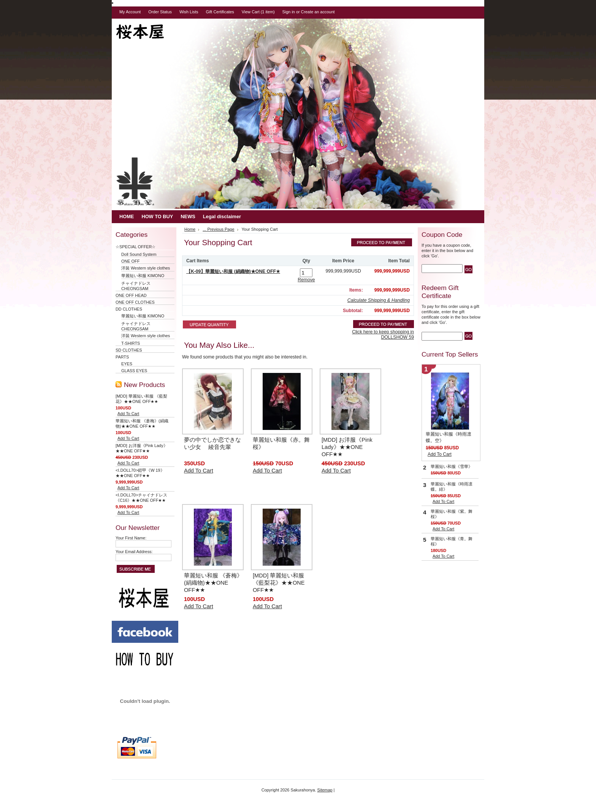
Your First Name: (131, 538)
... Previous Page (218, 229)
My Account (130, 12)
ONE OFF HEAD (131, 295)
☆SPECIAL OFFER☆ (138, 246)
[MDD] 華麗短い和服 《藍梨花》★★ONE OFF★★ (279, 582)
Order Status (160, 12)
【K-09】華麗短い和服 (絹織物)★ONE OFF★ (233, 271)
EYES (126, 364)
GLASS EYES (134, 370)
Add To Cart (128, 413)
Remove (306, 279)
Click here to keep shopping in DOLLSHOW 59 (383, 334)
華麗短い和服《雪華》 (451, 466)
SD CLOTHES (129, 350)
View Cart (258, 12)
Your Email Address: (134, 551)
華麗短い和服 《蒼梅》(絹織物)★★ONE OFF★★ (213, 582)
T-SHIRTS (130, 343)
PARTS (122, 357)
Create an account (318, 12)
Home (189, 229)
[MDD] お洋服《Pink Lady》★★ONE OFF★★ (347, 447)
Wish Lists (188, 12)
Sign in (288, 12)
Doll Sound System (138, 254)
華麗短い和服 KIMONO (142, 275)
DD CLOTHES (129, 309)
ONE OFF (130, 261)
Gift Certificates (220, 12)
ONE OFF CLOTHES (135, 302)
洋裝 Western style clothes (145, 268)
